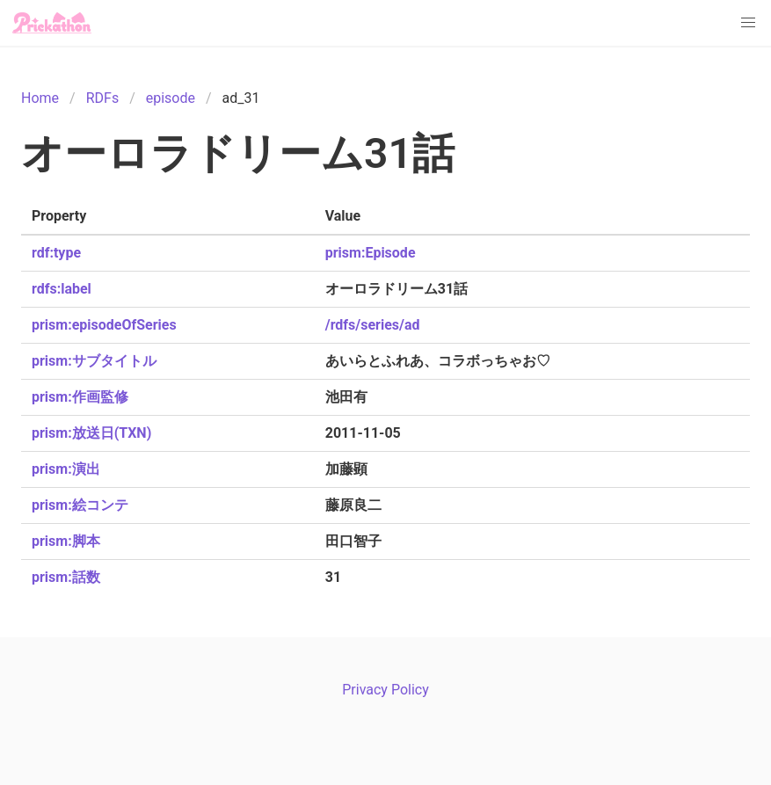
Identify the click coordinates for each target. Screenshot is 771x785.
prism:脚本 (66, 541)
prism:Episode (370, 252)
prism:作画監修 (80, 397)
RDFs (102, 98)
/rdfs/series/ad (372, 324)
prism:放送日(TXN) (91, 433)
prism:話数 (66, 577)
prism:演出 (66, 469)
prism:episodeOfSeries (104, 324)
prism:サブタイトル (94, 361)
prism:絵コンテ (80, 505)
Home (40, 98)
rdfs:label (61, 288)
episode (170, 98)
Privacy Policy (385, 689)
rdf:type (56, 252)
